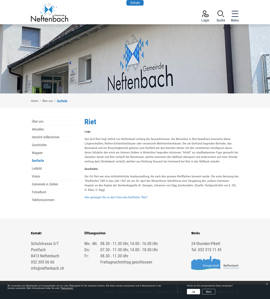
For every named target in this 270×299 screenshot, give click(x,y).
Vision (36, 176)
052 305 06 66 (42, 262)
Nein (209, 291)
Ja (193, 291)
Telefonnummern (43, 200)
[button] (221, 17)
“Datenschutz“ (67, 288)
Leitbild (37, 168)
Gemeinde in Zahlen (45, 184)
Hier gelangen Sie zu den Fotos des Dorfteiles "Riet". (116, 197)
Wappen (37, 153)
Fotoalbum (39, 192)
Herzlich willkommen (45, 137)
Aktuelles (38, 129)
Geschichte (39, 145)
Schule (135, 3)
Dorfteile (40, 162)
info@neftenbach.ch (47, 268)
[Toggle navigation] (234, 17)
